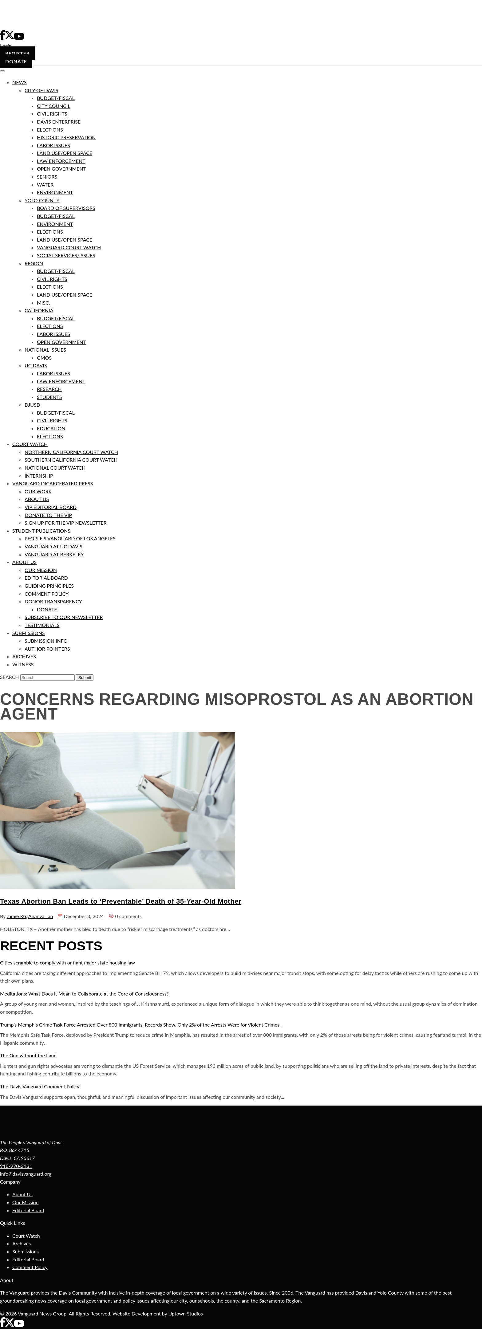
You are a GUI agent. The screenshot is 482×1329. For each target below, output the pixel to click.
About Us (22, 1194)
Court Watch (26, 1236)
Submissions (25, 1251)
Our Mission (25, 1202)
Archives (21, 1243)
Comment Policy (30, 1267)
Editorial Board (28, 1210)
